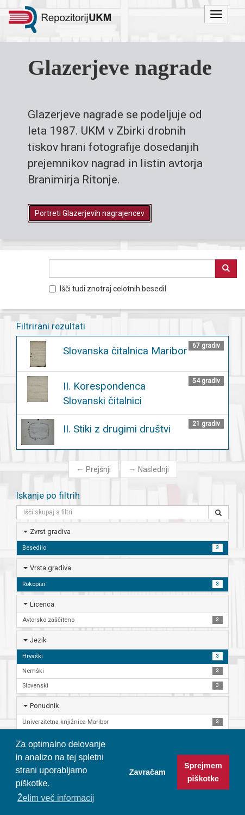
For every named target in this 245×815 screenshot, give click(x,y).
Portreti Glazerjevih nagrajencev (90, 213)
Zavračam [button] (147, 772)
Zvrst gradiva (50, 531)
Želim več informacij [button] (55, 798)
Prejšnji (94, 469)
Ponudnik (44, 706)
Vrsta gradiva (50, 568)
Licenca (42, 604)
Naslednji (149, 469)
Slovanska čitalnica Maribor (125, 351)
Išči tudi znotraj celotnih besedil (107, 288)
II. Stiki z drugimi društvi (117, 429)
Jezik (38, 640)
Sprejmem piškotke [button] (203, 772)
